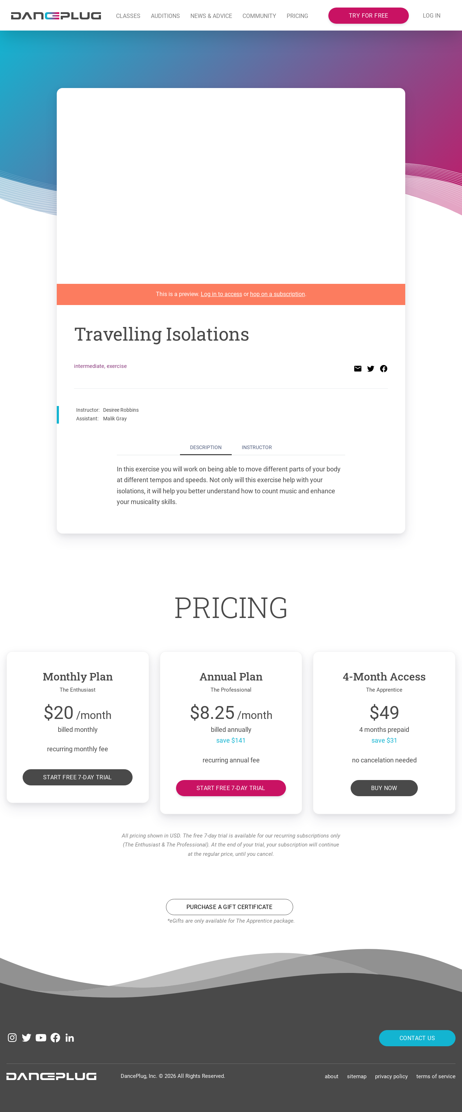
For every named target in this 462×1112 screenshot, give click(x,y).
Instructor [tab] (257, 447)
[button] (211, 16)
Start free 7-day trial (77, 777)
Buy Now (384, 788)
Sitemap (356, 1075)
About (331, 1075)
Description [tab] (206, 447)
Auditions (165, 16)
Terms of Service (436, 1075)
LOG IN (431, 15)
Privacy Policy (391, 1075)
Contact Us (417, 1037)
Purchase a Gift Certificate (229, 907)
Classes (128, 16)
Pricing (297, 16)
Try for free (368, 15)
